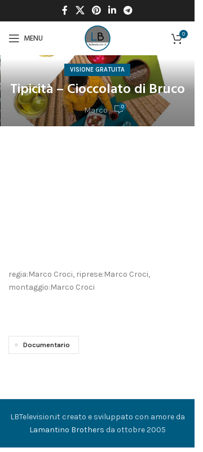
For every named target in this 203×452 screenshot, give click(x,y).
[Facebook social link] (65, 10)
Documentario (46, 344)
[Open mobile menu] (25, 38)
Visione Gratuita (97, 69)
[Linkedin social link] (112, 10)
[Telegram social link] (128, 10)
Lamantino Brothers (66, 430)
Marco (96, 110)
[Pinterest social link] (96, 10)
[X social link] (80, 10)
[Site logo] (97, 37)
